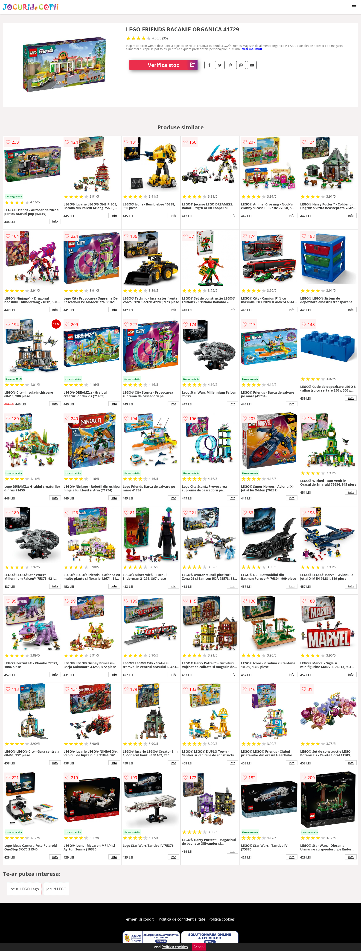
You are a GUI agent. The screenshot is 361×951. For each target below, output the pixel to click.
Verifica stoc (173, 65)
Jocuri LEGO (56, 889)
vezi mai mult (252, 49)
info (55, 221)
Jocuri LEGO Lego (24, 889)
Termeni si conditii (140, 919)
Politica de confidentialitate (182, 919)
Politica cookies (222, 919)
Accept (199, 946)
